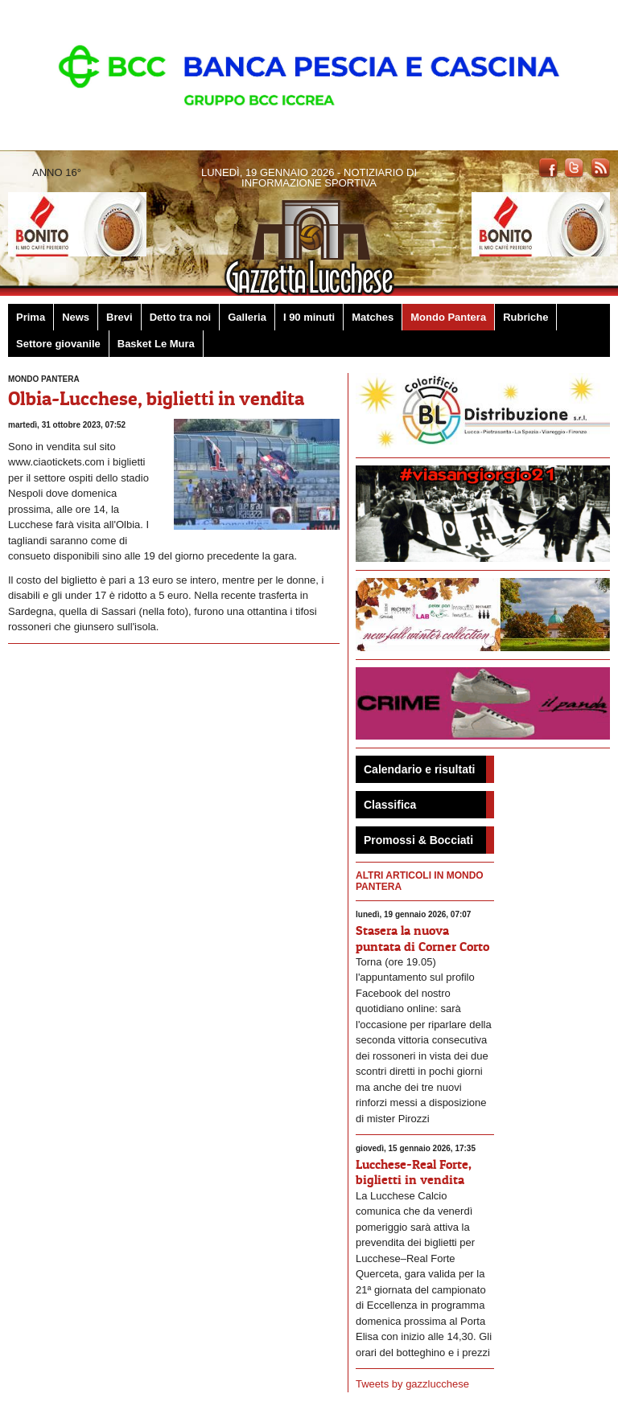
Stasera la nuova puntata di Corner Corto (422, 937)
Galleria (247, 317)
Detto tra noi (181, 317)
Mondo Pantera (448, 317)
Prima (30, 317)
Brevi (119, 317)
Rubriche (525, 317)
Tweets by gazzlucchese (412, 1384)
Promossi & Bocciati (418, 840)
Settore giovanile (58, 344)
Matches (372, 317)
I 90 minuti (309, 317)
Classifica (390, 804)
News (75, 317)
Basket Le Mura (156, 344)
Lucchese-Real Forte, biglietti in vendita (414, 1171)
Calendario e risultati (419, 769)
